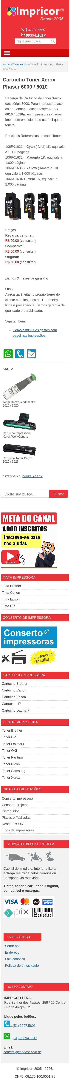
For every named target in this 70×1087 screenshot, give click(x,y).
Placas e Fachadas (16, 817)
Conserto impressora (17, 798)
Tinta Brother (11, 586)
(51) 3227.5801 (33, 30)
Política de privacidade (22, 965)
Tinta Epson (11, 599)
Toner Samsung (13, 771)
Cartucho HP (11, 704)
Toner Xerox (19, 64)
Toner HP (9, 737)
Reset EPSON (12, 824)
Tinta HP (8, 606)
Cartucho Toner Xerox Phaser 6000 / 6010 (29, 83)
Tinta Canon (11, 593)
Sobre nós (12, 946)
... (20, 1038)
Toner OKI (9, 751)
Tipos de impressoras (18, 830)
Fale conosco (15, 959)
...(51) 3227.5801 (20, 1026)
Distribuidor (10, 811)
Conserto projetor (15, 805)
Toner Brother (12, 730)
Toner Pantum (12, 757)
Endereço (12, 952)
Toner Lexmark (13, 744)
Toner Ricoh (11, 764)
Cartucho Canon (14, 690)
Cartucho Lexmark (15, 710)
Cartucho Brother (14, 683)
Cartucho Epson (14, 697)
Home (6, 64)
